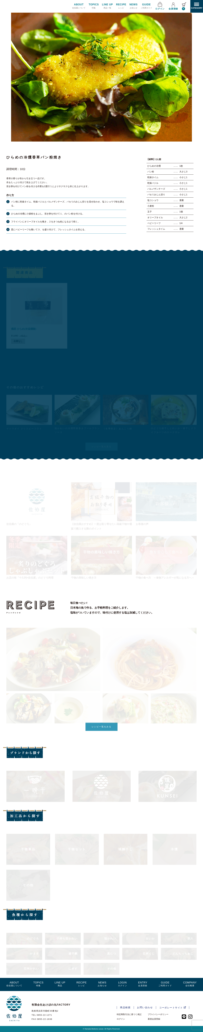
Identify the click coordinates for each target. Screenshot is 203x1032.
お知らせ (133, 6)
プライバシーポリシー (158, 1014)
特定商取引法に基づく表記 (129, 1014)
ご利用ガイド (146, 6)
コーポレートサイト (172, 1007)
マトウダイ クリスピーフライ (24, 428)
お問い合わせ (145, 1007)
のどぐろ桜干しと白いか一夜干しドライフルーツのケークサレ (173, 430)
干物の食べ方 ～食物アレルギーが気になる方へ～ (165, 577)
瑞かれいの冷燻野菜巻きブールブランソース (77, 430)
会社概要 (190, 984)
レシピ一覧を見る (101, 446)
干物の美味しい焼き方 (83, 577)
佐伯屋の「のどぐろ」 (19, 524)
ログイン (160, 6)
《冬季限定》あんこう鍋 (117, 428)
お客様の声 (142, 524)
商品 (60, 984)
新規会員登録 (154, 1019)
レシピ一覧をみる (101, 726)
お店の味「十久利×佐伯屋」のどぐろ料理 (29, 577)
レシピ (121, 6)
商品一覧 (107, 6)
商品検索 (125, 1007)
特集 (94, 6)
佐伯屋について (78, 6)
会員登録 (173, 6)
